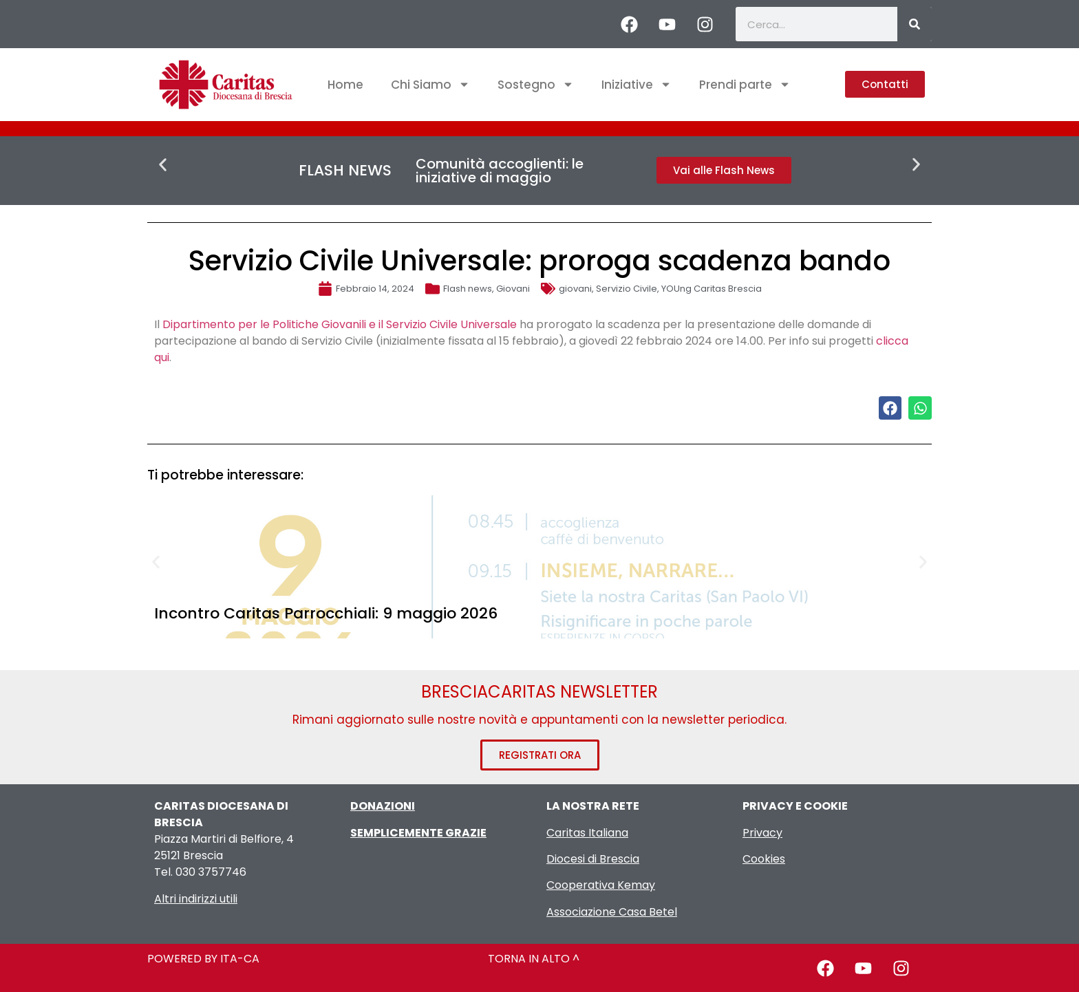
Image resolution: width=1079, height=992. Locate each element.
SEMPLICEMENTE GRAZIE (418, 833)
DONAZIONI (382, 806)
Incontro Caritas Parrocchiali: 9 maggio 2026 (326, 613)
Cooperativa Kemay (600, 885)
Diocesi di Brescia (592, 859)
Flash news (467, 288)
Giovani (513, 288)
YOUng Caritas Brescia (711, 288)
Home (345, 84)
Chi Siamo (430, 84)
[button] (162, 164)
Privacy (762, 833)
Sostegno (536, 84)
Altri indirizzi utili (195, 899)
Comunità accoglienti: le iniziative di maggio (500, 170)
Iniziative (636, 84)
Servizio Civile (626, 288)
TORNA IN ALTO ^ (533, 959)
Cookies (764, 859)
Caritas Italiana (587, 833)
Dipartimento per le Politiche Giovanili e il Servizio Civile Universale (339, 324)
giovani (575, 288)
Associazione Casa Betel (611, 912)
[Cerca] (914, 24)
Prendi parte (745, 84)
